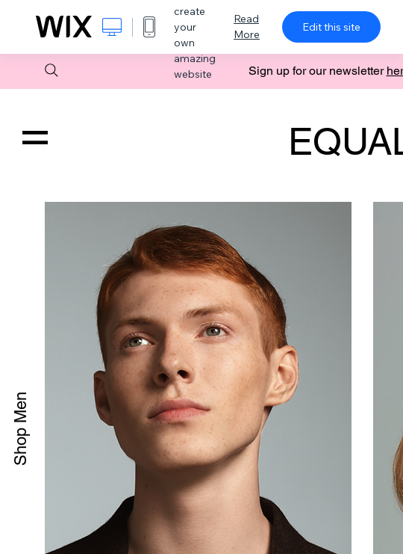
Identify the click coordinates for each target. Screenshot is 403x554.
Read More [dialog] (247, 26)
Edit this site (331, 27)
